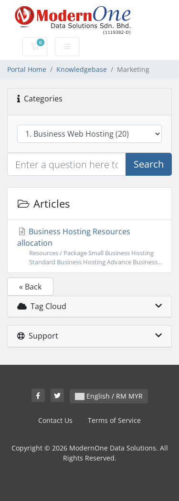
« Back (30, 286)
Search (149, 164)
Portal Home (26, 69)
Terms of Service (114, 420)
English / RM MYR (109, 396)
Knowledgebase (81, 69)
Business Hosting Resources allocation (89, 246)
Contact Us (55, 420)
